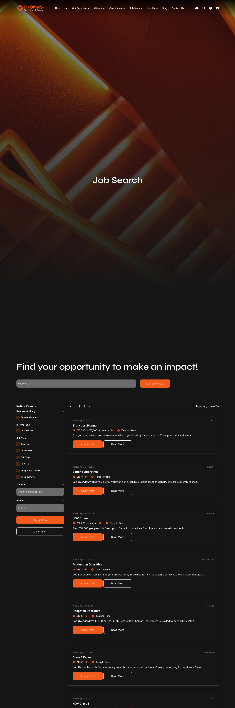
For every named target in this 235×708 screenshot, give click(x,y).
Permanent (26, 450)
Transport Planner (85, 425)
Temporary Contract (31, 470)
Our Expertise (79, 8)
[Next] (89, 406)
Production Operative (87, 564)
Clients (98, 8)
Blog (164, 8)
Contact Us (178, 8)
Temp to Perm (28, 477)
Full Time (25, 457)
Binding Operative (85, 471)
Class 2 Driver (82, 657)
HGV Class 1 (81, 703)
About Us (60, 8)
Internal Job (27, 430)
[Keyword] (76, 383)
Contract (25, 444)
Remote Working (29, 417)
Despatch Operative (86, 611)
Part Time (26, 464)
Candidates (116, 8)
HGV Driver (80, 518)
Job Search (135, 8)
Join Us (151, 8)
